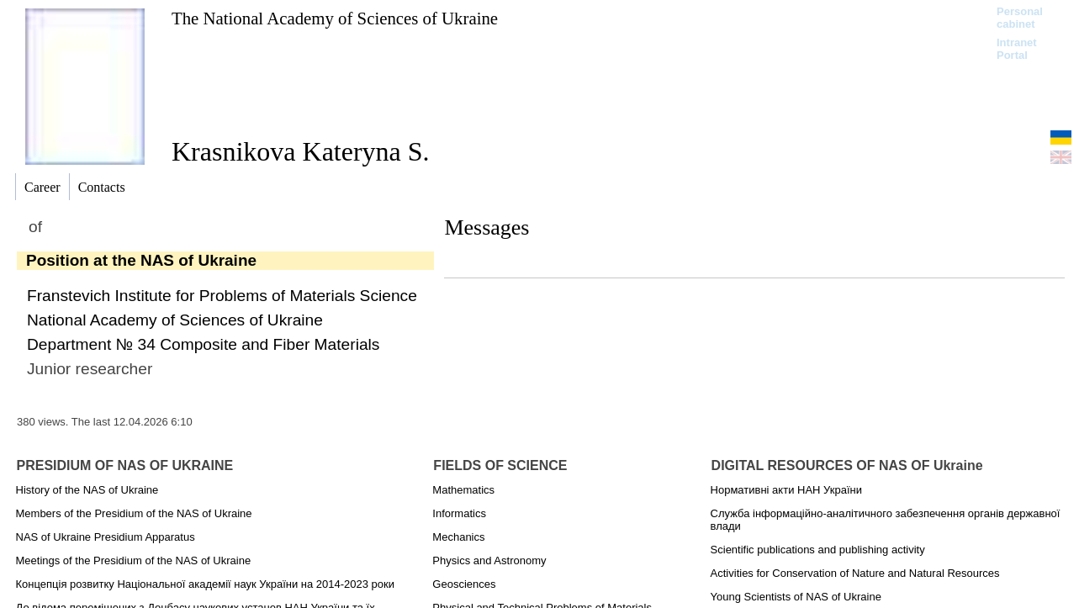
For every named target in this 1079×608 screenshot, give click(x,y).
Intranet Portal (1017, 48)
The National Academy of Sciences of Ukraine (335, 18)
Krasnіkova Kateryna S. (301, 151)
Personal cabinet (1020, 17)
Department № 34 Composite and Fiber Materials (203, 344)
